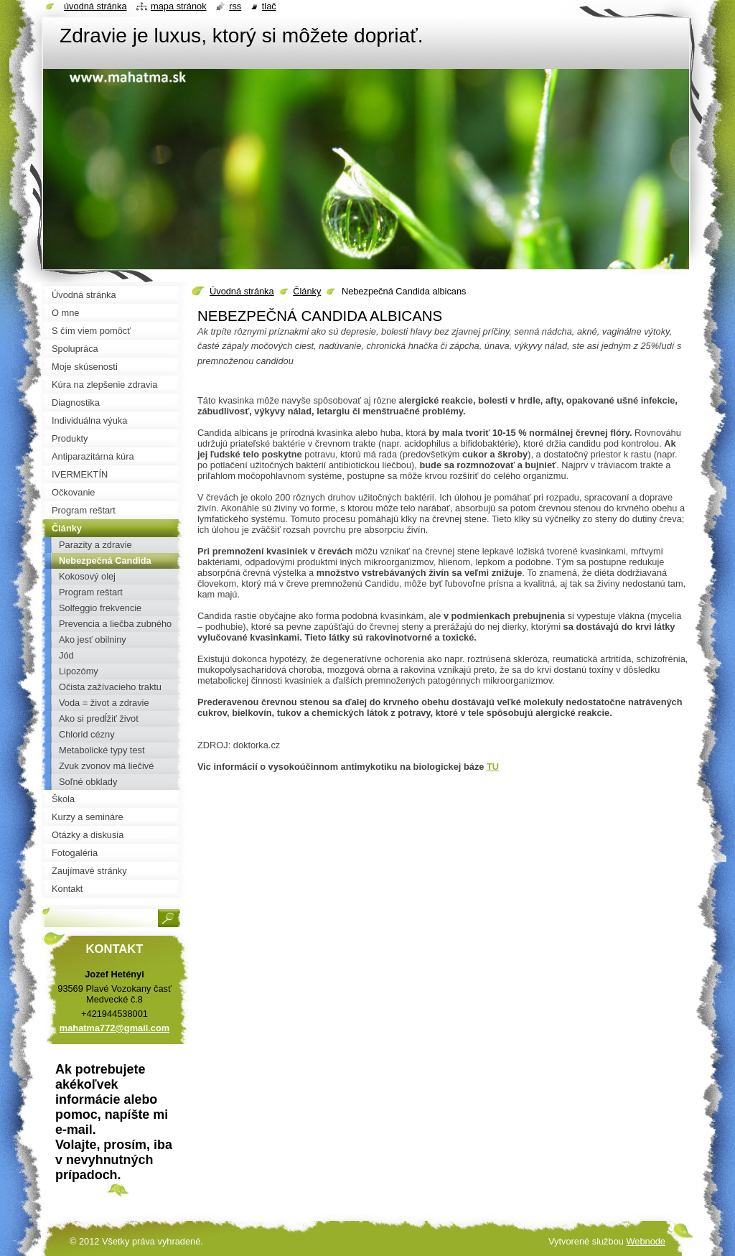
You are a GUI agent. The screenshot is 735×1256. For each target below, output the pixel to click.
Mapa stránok (179, 6)
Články (307, 291)
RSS (235, 6)
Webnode (645, 1241)
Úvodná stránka (242, 291)
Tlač (269, 6)
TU (493, 766)
